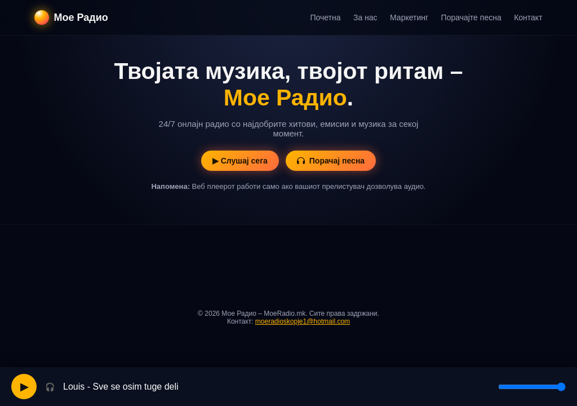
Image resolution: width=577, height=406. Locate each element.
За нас (365, 17)
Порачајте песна (471, 17)
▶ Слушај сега (240, 160)
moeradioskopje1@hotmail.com (302, 321)
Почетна (325, 17)
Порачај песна (331, 160)
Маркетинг (409, 17)
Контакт (528, 17)
